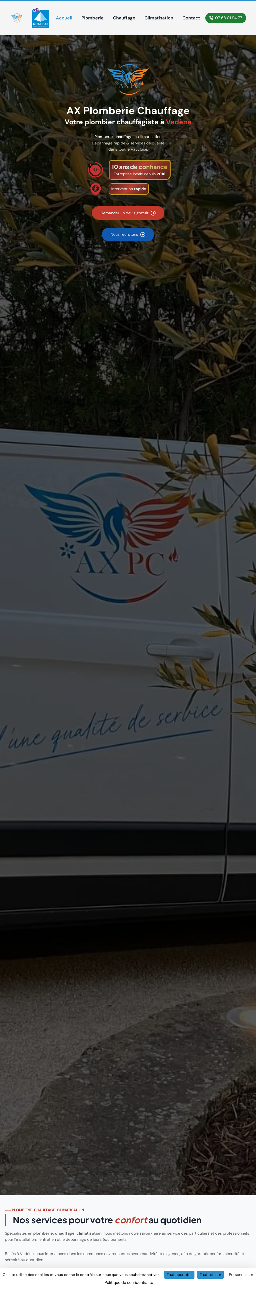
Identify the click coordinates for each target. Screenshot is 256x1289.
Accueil (64, 18)
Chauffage (124, 18)
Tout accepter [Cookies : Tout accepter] (179, 1274)
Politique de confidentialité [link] (129, 1282)
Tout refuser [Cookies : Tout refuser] (210, 1274)
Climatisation (158, 18)
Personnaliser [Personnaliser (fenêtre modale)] (241, 1274)
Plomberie (92, 18)
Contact (191, 18)
